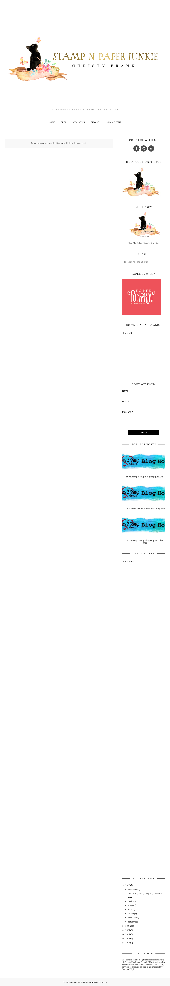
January (131, 922)
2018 (127, 938)
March (131, 913)
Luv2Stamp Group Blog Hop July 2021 (145, 476)
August (131, 905)
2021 (127, 926)
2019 (127, 934)
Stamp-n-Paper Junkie (77, 982)
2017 (127, 943)
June (130, 909)
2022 (127, 885)
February (132, 917)
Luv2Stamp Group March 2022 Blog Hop (145, 508)
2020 (127, 930)
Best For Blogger (101, 982)
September (132, 901)
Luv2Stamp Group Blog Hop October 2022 (145, 541)
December (132, 889)
